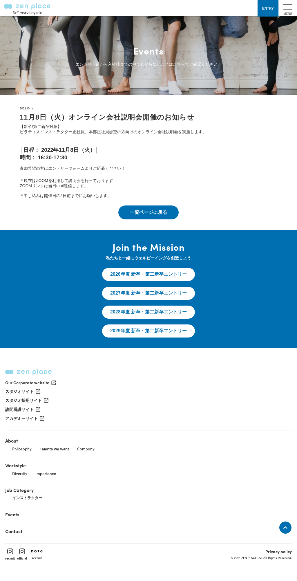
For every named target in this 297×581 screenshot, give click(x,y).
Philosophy (22, 449)
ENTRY (268, 8)
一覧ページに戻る (148, 212)
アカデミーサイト (24, 418)
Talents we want (54, 449)
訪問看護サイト (22, 409)
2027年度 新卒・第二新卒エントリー (148, 292)
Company (86, 449)
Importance (45, 473)
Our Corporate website (30, 382)
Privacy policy (278, 551)
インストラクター (27, 498)
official (22, 554)
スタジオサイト (22, 391)
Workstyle (15, 465)
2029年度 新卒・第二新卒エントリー (148, 330)
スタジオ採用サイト (26, 400)
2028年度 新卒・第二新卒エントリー (148, 311)
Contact (13, 531)
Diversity (19, 473)
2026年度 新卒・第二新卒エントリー (148, 274)
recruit (10, 554)
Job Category (19, 490)
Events (12, 514)
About (11, 440)
